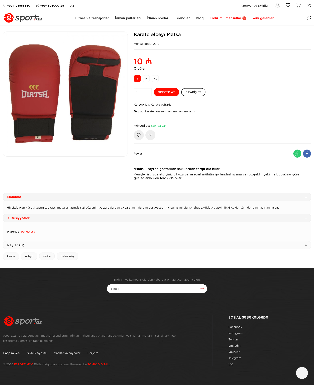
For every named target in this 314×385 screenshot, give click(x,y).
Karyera (93, 353)
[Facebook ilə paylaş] (307, 154)
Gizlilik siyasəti (37, 353)
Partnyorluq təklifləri (255, 5)
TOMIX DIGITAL (98, 364)
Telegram (234, 358)
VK (230, 364)
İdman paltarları (128, 18)
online (46, 256)
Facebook (235, 327)
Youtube (234, 351)
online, (172, 111)
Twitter (233, 339)
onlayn (29, 256)
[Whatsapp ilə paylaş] (297, 154)
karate (11, 256)
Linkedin (234, 345)
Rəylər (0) (157, 245)
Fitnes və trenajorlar (92, 18)
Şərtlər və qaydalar (67, 353)
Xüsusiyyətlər (157, 218)
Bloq (200, 18)
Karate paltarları (162, 104)
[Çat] (302, 373)
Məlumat (157, 197)
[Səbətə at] (166, 92)
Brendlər (182, 18)
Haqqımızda (11, 353)
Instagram (235, 333)
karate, (150, 111)
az (72, 5)
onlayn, (161, 111)
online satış (187, 111)
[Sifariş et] (193, 92)
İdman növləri (158, 18)
